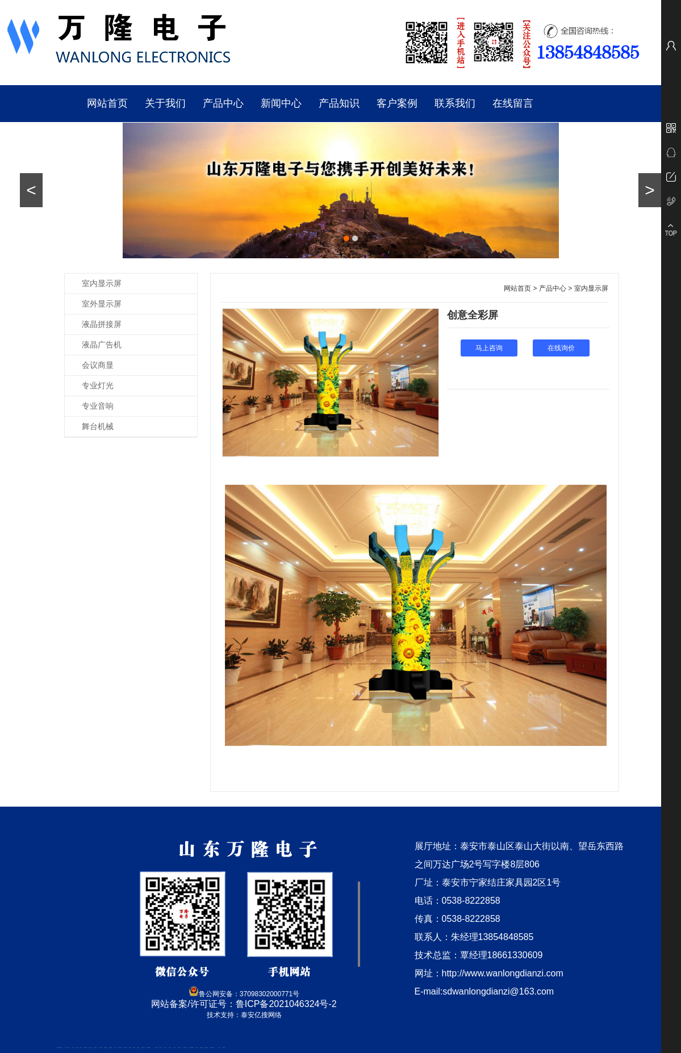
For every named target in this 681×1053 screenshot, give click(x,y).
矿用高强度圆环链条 (59, 1047)
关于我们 (165, 103)
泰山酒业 (73, 1047)
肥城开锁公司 (85, 1047)
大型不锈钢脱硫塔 (191, 1047)
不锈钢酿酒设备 (149, 1047)
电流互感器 (95, 1047)
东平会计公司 (90, 1047)
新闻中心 (281, 103)
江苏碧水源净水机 (185, 1047)
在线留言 (512, 103)
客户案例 (397, 103)
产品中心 (223, 103)
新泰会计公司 (68, 1047)
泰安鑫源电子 (105, 1047)
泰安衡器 (130, 1047)
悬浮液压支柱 (100, 1047)
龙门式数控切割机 (212, 1047)
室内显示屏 (102, 283)
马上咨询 (489, 348)
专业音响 (98, 405)
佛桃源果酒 (110, 1047)
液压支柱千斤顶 (120, 1047)
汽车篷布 (219, 1047)
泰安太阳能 (155, 1047)
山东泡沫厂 (160, 1047)
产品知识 (339, 103)
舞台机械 (98, 426)
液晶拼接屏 (102, 324)
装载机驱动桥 (206, 1047)
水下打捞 (115, 1047)
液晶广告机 (102, 344)
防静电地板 (125, 1047)
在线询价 (561, 348)
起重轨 (80, 1047)
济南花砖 (196, 1047)
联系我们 (454, 103)
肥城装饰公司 (143, 1047)
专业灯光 (98, 385)
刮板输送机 (201, 1047)
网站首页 (107, 103)
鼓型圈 (77, 1047)
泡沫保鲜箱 (179, 1047)
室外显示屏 (102, 303)
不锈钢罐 (224, 1047)
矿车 (64, 1047)
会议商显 (98, 365)
